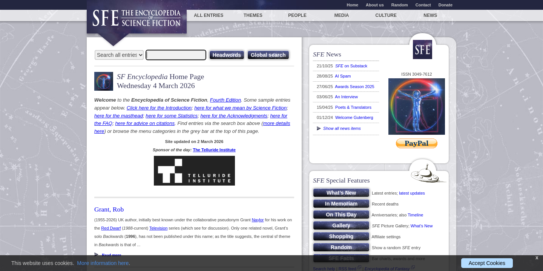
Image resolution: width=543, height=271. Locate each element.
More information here (103, 263)
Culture (386, 15)
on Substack (351, 66)
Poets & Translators (353, 107)
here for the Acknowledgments (233, 116)
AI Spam (343, 76)
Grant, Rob (109, 209)
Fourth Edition (225, 100)
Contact (423, 5)
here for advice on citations (145, 123)
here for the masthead (118, 116)
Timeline (415, 215)
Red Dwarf (111, 228)
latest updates (412, 193)
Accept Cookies (487, 263)
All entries (208, 15)
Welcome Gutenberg (354, 117)
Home (353, 5)
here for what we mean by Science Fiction (240, 108)
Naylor (258, 220)
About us (375, 5)
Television (158, 228)
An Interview (346, 96)
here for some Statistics (172, 116)
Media (341, 15)
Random (399, 5)
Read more (111, 255)
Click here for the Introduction (159, 108)
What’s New (422, 226)
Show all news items (339, 128)
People (297, 15)
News (430, 15)
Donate (445, 5)
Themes (253, 15)
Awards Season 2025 (354, 86)
